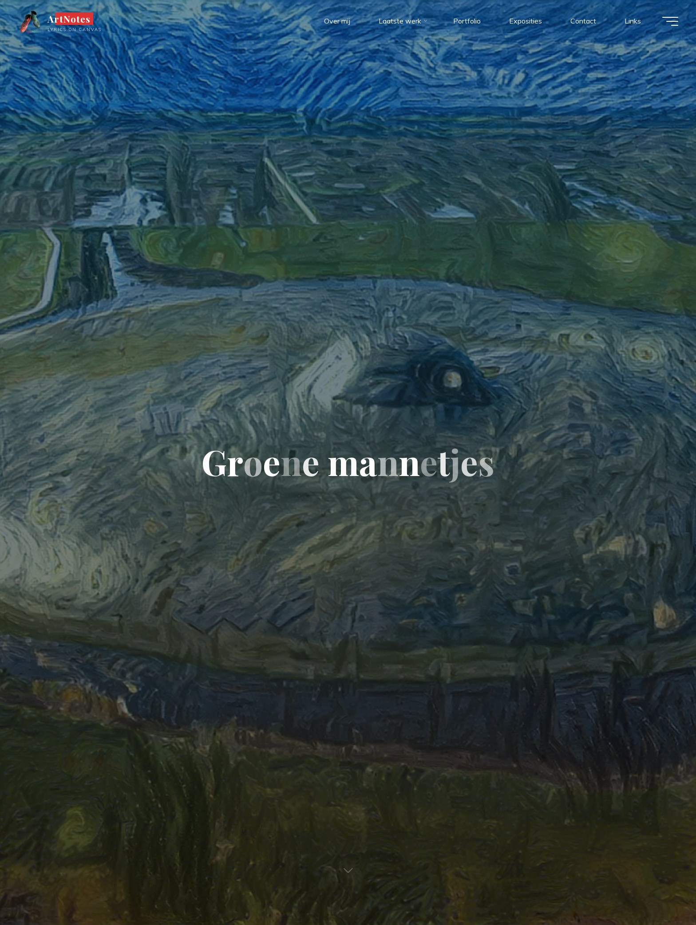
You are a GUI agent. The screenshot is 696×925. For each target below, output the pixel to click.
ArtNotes (69, 18)
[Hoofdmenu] (670, 21)
